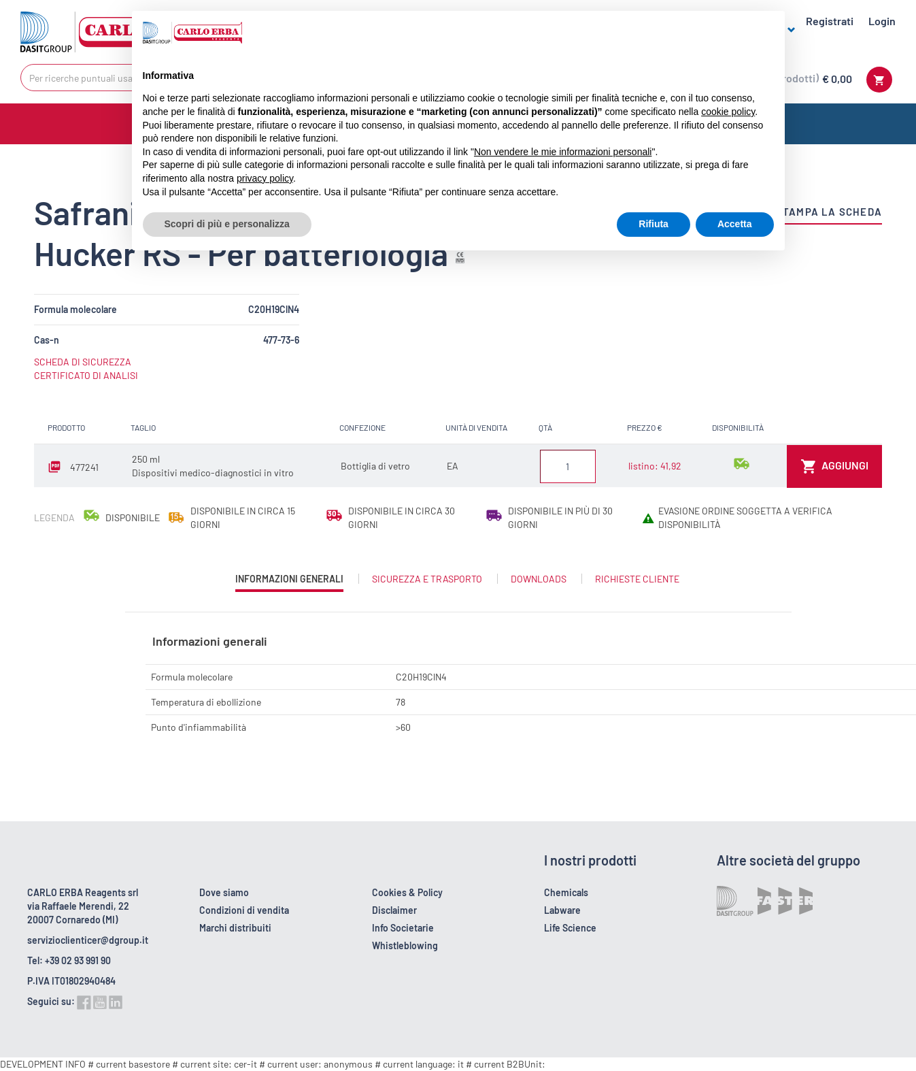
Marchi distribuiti (235, 928)
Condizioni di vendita (244, 910)
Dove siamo (224, 892)
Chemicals (566, 892)
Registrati (829, 20)
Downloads (538, 578)
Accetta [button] (734, 223)
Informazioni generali (289, 582)
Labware (562, 910)
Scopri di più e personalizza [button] (227, 223)
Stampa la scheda (829, 211)
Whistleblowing (405, 945)
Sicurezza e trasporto (427, 578)
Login (882, 20)
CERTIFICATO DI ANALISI (86, 375)
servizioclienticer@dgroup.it (87, 940)
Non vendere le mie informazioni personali (562, 151)
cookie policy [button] (728, 111)
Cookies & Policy (407, 892)
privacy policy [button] (265, 178)
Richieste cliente (637, 578)
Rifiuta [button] (653, 223)
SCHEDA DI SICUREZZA (82, 361)
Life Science (570, 928)
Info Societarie (403, 928)
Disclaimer (394, 910)
